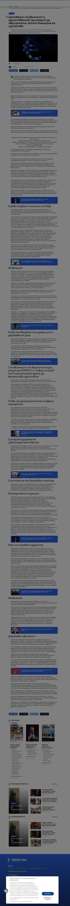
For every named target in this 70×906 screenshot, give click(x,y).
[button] (5, 890)
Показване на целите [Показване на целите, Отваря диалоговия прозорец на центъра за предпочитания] (48, 898)
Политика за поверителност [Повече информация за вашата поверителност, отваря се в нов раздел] (30, 895)
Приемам (48, 893)
